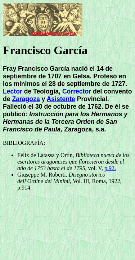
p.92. (110, 168)
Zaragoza (26, 99)
